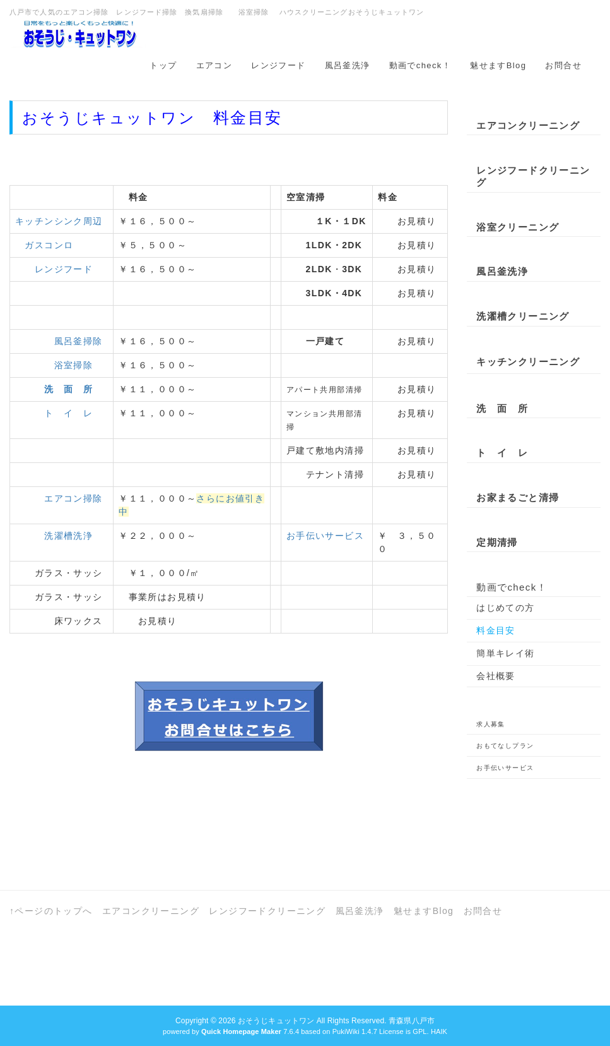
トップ (163, 65)
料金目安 (495, 630)
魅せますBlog (498, 65)
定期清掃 (497, 542)
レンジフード (278, 65)
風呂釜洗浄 (347, 65)
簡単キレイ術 (505, 653)
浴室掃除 (73, 365)
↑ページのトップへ (51, 911)
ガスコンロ (44, 245)
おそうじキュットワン (276, 1020)
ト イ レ (68, 413)
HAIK (439, 1031)
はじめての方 (505, 608)
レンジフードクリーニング (533, 176)
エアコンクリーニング (528, 125)
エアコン (214, 65)
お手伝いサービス (325, 536)
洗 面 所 (502, 408)
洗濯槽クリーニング (523, 316)
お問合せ (563, 65)
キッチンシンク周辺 (59, 221)
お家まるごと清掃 (517, 497)
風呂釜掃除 (78, 341)
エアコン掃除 (73, 498)
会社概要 (495, 676)
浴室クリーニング (517, 227)
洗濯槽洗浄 (68, 536)
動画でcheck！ (420, 65)
